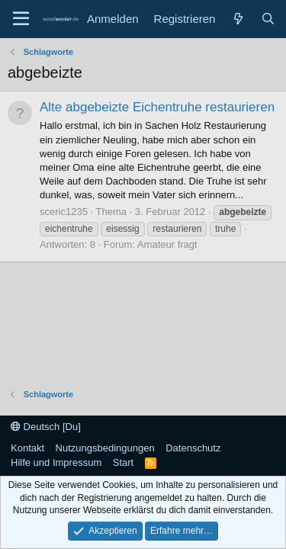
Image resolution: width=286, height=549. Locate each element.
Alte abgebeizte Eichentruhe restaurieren (157, 107)
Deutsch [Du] (46, 426)
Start (123, 462)
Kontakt (27, 448)
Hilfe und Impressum (56, 462)
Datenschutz (192, 448)
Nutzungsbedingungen (105, 448)
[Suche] (268, 19)
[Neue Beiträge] (237, 19)
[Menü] (21, 19)
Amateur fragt (167, 244)
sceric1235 (64, 211)
